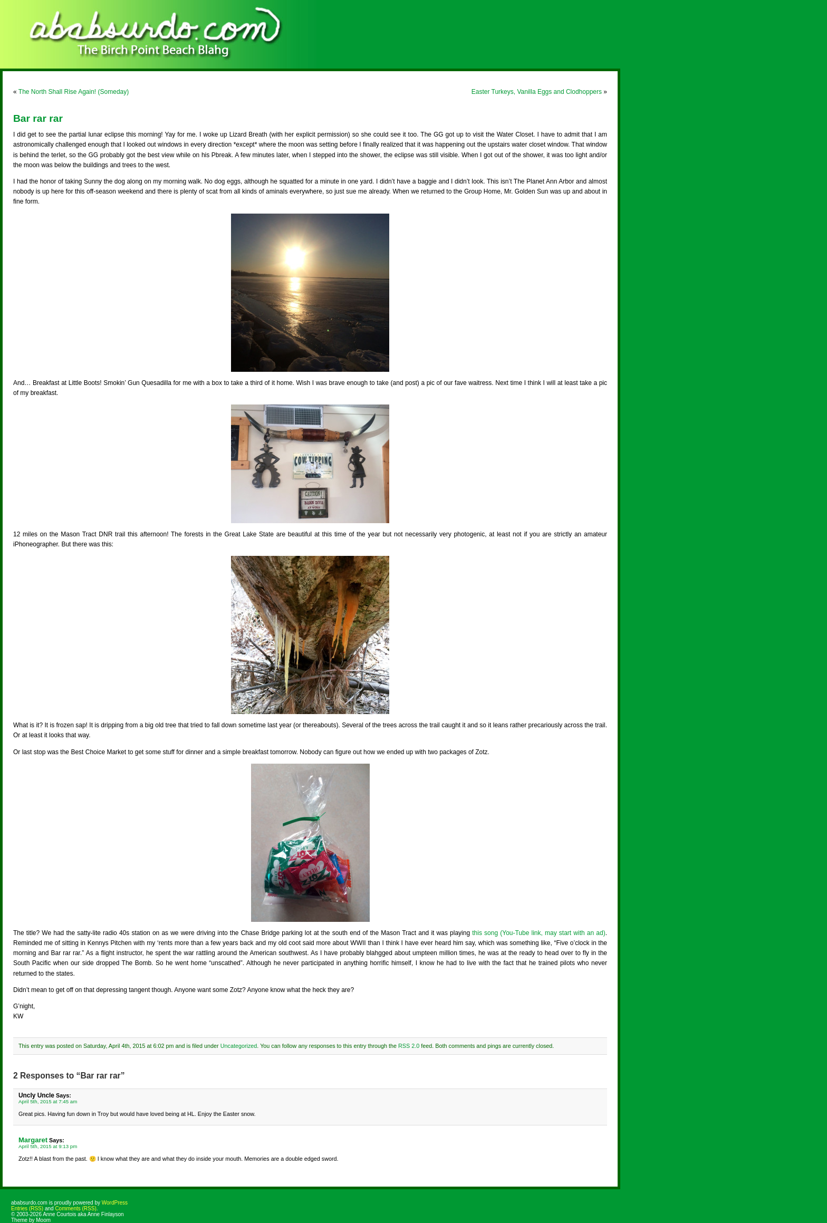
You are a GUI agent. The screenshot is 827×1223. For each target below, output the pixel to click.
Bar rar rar (38, 118)
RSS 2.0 (408, 1046)
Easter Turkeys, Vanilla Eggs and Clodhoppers (537, 91)
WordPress (115, 1203)
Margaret (32, 1140)
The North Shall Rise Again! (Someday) (73, 91)
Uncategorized (238, 1046)
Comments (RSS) (75, 1208)
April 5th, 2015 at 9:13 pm (47, 1146)
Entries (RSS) (27, 1208)
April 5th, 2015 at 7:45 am (47, 1101)
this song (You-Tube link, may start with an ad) (538, 933)
